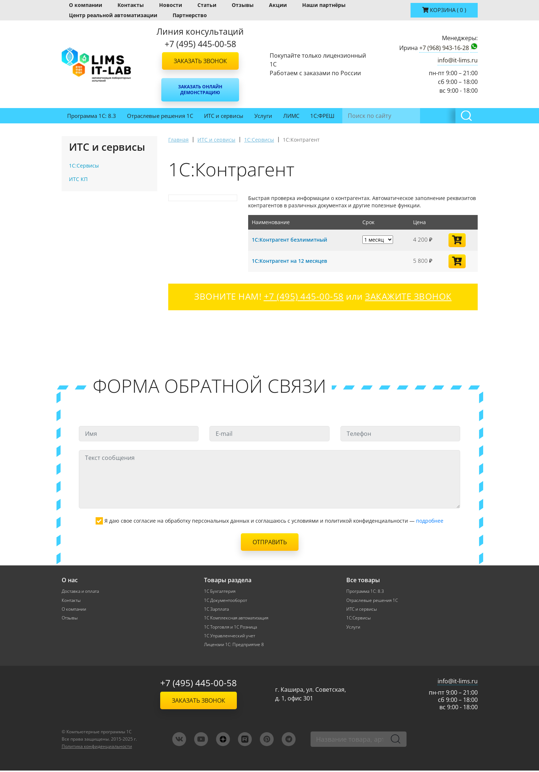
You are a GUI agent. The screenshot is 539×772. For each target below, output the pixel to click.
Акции (278, 4)
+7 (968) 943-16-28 (444, 48)
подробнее (429, 520)
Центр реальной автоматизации (113, 15)
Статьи (206, 4)
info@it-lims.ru (458, 60)
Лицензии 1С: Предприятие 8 (234, 646)
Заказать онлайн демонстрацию (200, 89)
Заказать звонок (200, 61)
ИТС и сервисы (223, 115)
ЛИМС (291, 115)
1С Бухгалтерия (219, 591)
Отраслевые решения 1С (160, 115)
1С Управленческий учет (229, 637)
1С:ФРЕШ (322, 115)
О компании (85, 4)
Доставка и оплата (80, 591)
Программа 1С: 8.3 (91, 115)
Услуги (263, 115)
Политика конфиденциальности (97, 748)
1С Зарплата (216, 609)
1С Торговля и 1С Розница (230, 628)
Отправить (270, 542)
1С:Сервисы (358, 618)
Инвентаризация (367, 115)
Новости (170, 4)
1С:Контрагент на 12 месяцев (293, 260)
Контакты (131, 4)
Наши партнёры (324, 4)
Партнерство (190, 15)
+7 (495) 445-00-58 (198, 685)
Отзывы (243, 4)
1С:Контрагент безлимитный (292, 239)
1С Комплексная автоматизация (236, 618)
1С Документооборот (225, 600)
